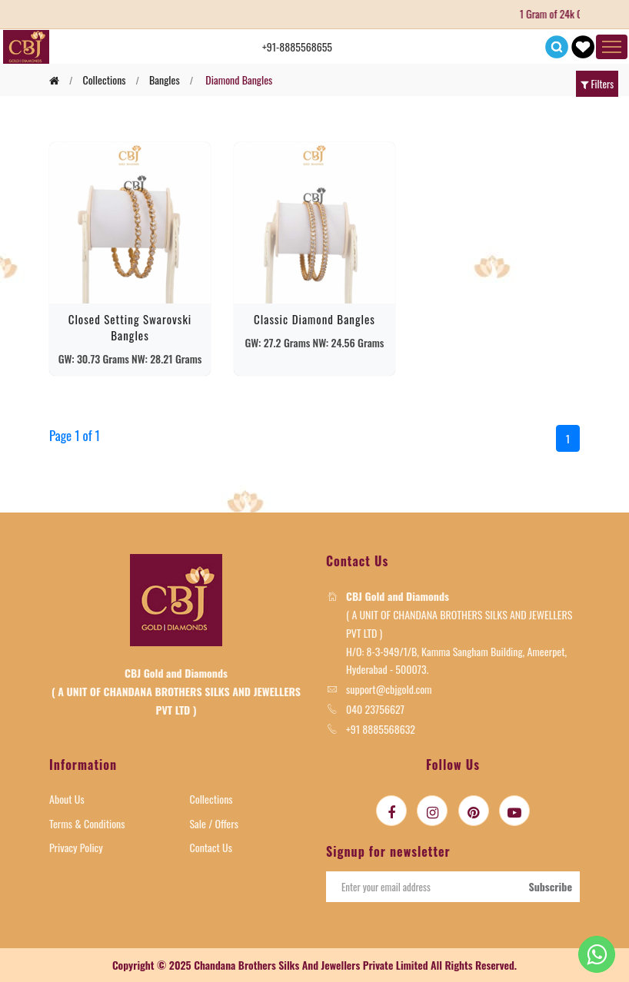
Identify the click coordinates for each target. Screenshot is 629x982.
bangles (164, 79)
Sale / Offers (214, 823)
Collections (211, 799)
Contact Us (211, 847)
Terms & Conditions (87, 823)
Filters (597, 83)
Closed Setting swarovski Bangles (130, 326)
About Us (67, 799)
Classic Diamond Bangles (314, 318)
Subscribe (550, 886)
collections (103, 79)
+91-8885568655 (297, 46)
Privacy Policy (76, 847)
